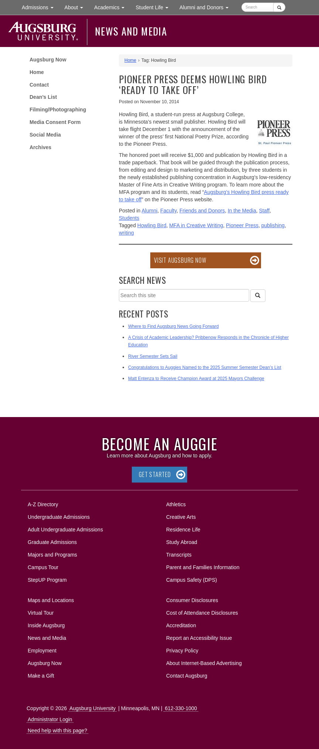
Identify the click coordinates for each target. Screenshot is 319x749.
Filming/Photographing (58, 109)
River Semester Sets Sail (152, 356)
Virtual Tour (41, 613)
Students (129, 218)
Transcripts (179, 555)
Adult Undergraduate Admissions (65, 530)
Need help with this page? (57, 730)
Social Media (45, 135)
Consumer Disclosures (192, 600)
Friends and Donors (202, 211)
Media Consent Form (55, 122)
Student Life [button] (155, 6)
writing (126, 233)
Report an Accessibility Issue (199, 638)
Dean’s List (43, 97)
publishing (273, 225)
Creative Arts (181, 517)
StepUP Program (47, 580)
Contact (39, 85)
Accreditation (181, 625)
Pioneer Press (242, 225)
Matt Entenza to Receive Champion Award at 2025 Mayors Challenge (196, 378)
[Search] (257, 295)
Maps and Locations (51, 600)
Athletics (176, 504)
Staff (264, 211)
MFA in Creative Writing (196, 225)
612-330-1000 (181, 708)
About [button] (77, 9)
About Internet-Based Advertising (204, 663)
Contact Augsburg (186, 676)
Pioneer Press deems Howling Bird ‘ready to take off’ (193, 84)
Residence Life (183, 530)
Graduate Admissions (52, 542)
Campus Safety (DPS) (191, 580)
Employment (42, 651)
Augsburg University (92, 708)
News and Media (131, 31)
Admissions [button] (40, 6)
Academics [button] (112, 6)
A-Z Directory (43, 504)
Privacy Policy (182, 651)
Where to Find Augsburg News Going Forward (173, 326)
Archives (40, 147)
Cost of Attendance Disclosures (202, 613)
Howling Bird (152, 225)
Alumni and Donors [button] (206, 6)
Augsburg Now (48, 60)
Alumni (150, 211)
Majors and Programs (52, 553)
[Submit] (279, 7)
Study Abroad (181, 542)
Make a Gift (41, 676)
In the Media (242, 211)
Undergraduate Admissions (59, 517)
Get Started (155, 474)
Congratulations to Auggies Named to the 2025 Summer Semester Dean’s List (204, 367)
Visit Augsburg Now (180, 260)
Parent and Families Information (202, 567)
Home (37, 72)
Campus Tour (43, 567)
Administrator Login (50, 719)
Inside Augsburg (46, 625)
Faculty (168, 211)
